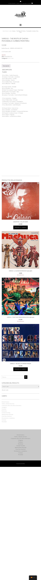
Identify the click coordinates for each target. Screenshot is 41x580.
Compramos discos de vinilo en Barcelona (11, 518)
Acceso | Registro (12, 3)
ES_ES (33, 577)
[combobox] (5, 503)
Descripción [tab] (6, 179)
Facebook (4, 522)
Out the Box (22, 576)
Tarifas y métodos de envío (8, 516)
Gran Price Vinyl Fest (7, 529)
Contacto (4, 533)
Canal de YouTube (6, 525)
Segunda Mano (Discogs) (7, 527)
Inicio (4, 31)
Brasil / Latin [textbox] (5, 503)
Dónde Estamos (5, 515)
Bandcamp (4, 524)
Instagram (4, 520)
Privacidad (4, 534)
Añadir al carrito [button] (21, 340)
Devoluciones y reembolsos (8, 531)
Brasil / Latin (8, 31)
